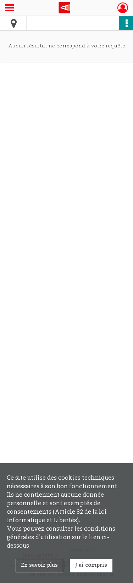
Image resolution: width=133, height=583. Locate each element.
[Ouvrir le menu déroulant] (9, 8)
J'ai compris (91, 565)
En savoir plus (39, 565)
